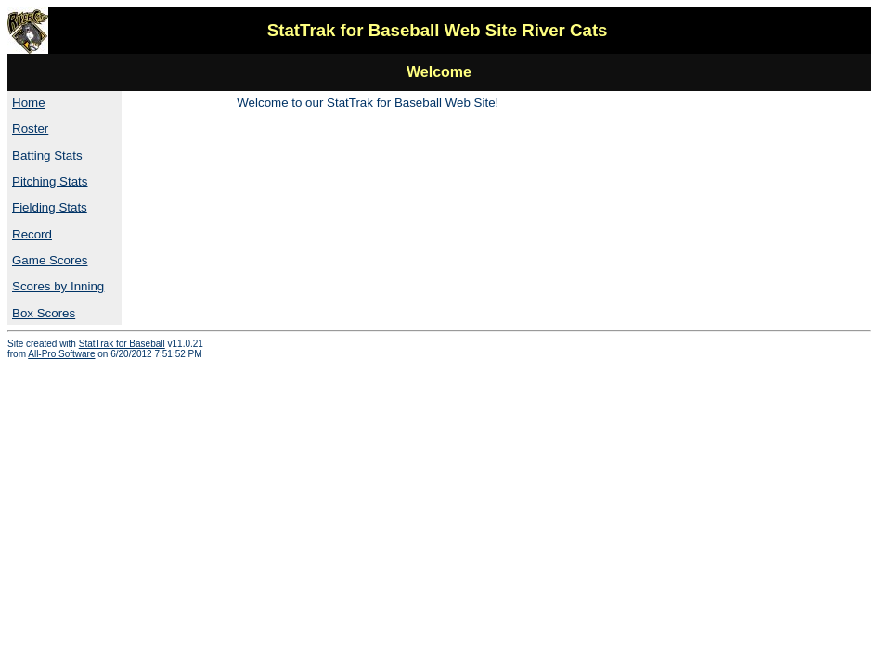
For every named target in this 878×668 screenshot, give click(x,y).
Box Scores (43, 313)
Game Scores (49, 260)
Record (32, 234)
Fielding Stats (49, 207)
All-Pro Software (61, 354)
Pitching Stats (50, 181)
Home (28, 102)
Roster (30, 128)
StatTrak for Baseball (122, 344)
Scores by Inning (58, 286)
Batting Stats (47, 155)
